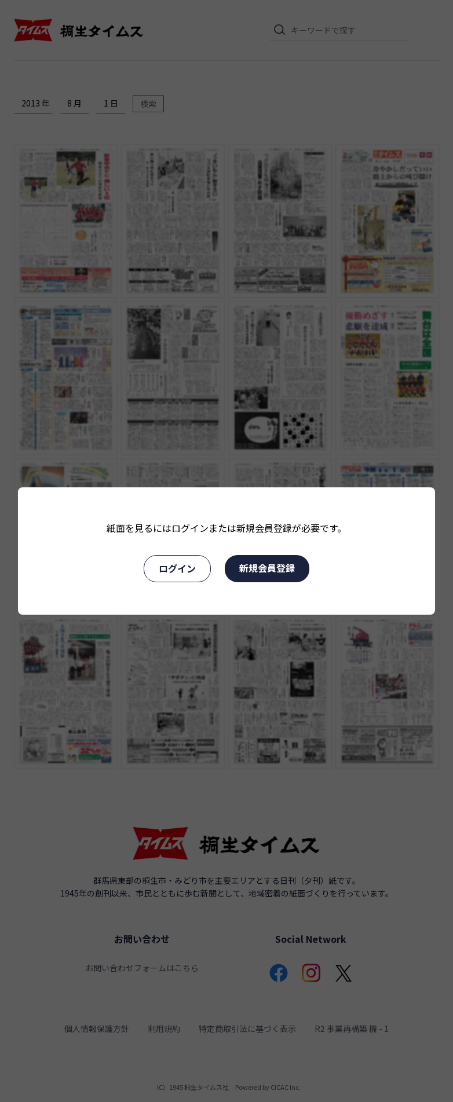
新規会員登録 (267, 568)
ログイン (177, 568)
